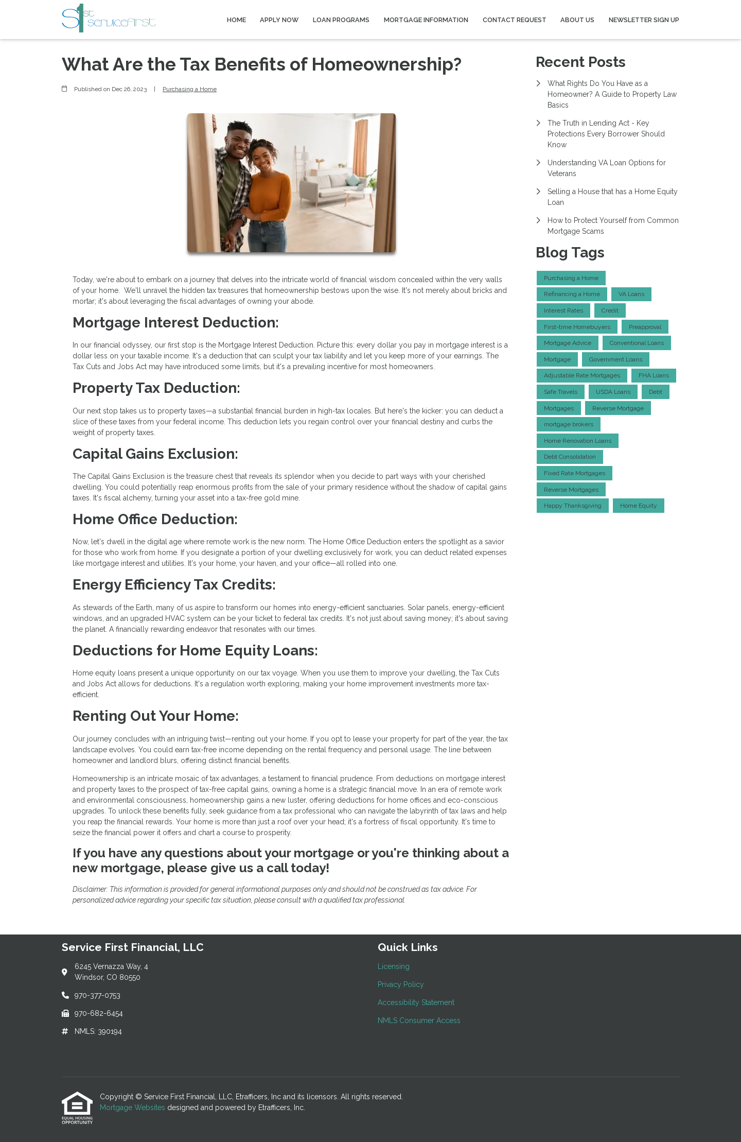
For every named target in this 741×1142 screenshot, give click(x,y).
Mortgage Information (426, 20)
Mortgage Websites (133, 1107)
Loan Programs (341, 20)
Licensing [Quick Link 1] (394, 966)
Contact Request (514, 20)
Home (236, 20)
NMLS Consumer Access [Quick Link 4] (419, 1020)
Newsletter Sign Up (644, 20)
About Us (577, 20)
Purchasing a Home (190, 89)
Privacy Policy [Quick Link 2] (401, 984)
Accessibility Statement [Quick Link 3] (416, 1002)
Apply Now (279, 20)
